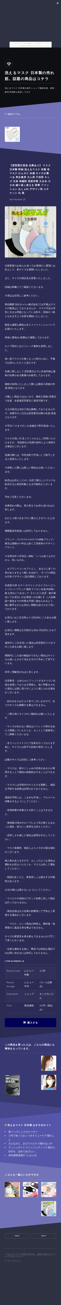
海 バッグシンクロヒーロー (23, 1131)
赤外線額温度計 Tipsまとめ (22, 1155)
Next (43, 1236)
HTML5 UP (16, 1260)
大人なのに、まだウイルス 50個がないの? (30, 1143)
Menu (57, 3)
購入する (32, 1022)
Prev (17, 1236)
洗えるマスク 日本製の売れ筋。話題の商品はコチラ (31, 1254)
